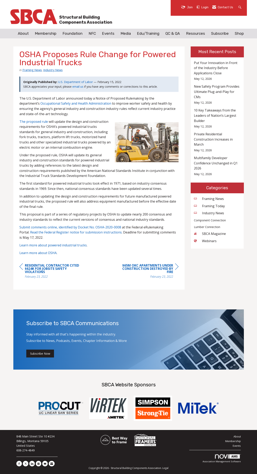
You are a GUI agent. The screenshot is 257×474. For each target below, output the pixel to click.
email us (77, 86)
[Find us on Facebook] (19, 463)
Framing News (32, 70)
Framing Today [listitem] (209, 206)
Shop (239, 33)
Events (108, 33)
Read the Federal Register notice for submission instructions (76, 232)
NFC (92, 33)
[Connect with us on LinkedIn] (32, 463)
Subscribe (220, 33)
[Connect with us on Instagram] (38, 463)
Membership (45, 33)
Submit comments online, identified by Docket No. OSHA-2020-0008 (70, 227)
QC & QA (172, 33)
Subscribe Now (40, 353)
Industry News (53, 70)
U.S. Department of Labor (75, 82)
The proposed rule (33, 121)
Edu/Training (148, 33)
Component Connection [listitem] (210, 220)
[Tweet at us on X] (25, 463)
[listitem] (217, 70)
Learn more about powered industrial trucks (53, 245)
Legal (165, 468)
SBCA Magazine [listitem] (210, 233)
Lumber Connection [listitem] (207, 227)
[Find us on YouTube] (45, 463)
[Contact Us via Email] (52, 463)
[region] (148, 271)
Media (126, 33)
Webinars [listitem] (205, 241)
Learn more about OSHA (38, 253)
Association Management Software (222, 458)
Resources (195, 33)
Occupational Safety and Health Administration (75, 103)
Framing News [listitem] (209, 199)
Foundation (72, 33)
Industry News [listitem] (209, 213)
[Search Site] (240, 7)
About (23, 33)
